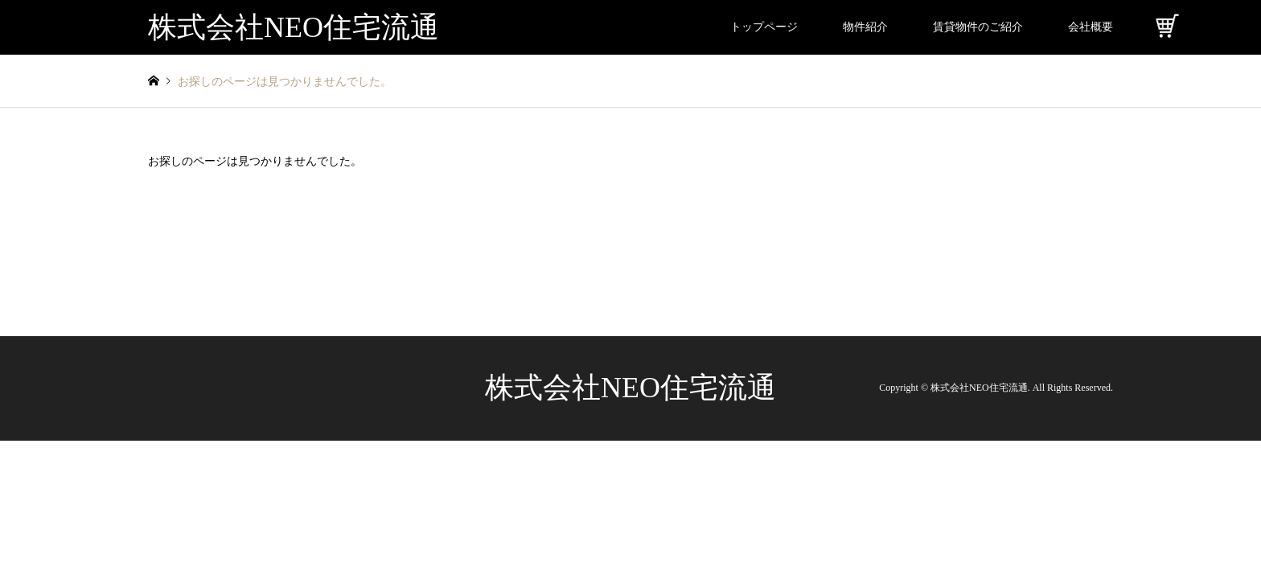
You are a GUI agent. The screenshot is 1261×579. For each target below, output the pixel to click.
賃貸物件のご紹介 (978, 27)
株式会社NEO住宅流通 (630, 388)
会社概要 (1090, 27)
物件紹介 (865, 27)
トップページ (764, 27)
